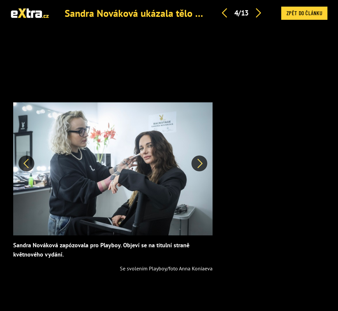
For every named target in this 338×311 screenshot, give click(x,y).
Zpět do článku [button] (304, 13)
